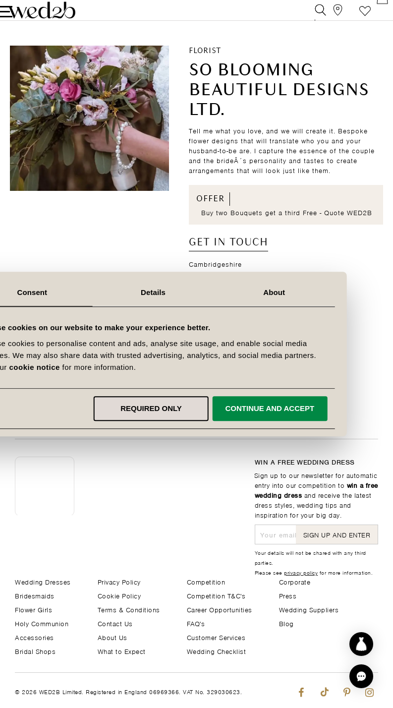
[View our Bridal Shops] (328, 17)
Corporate (295, 581)
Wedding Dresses (43, 581)
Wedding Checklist (216, 651)
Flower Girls (33, 609)
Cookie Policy (119, 595)
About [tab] (317, 292)
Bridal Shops (35, 651)
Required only (194, 408)
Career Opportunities (219, 609)
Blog (286, 623)
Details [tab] (196, 292)
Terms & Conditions (129, 609)
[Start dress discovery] (361, 644)
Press (288, 595)
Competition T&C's (216, 595)
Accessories (34, 637)
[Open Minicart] (372, 17)
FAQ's (196, 623)
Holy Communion (41, 623)
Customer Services (216, 637)
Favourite (350, 17)
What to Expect (122, 651)
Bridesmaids (35, 595)
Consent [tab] (76, 292)
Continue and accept (312, 408)
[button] (361, 676)
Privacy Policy (119, 581)
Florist (205, 65)
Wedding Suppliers (309, 609)
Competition (206, 581)
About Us (112, 637)
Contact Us (115, 623)
